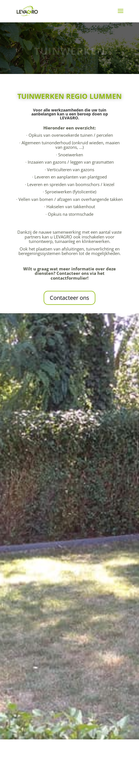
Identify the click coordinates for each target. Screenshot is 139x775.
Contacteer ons (69, 297)
